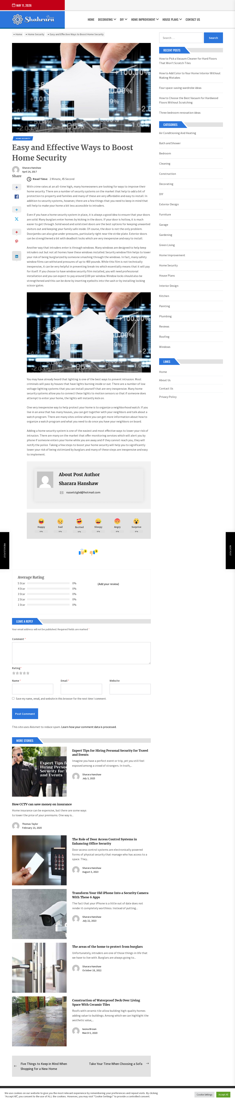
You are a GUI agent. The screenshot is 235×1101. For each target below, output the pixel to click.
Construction (167, 174)
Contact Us (193, 19)
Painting (164, 306)
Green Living (167, 245)
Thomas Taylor (30, 824)
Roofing (164, 336)
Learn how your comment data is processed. (88, 727)
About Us (165, 380)
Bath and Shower (170, 143)
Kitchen (164, 296)
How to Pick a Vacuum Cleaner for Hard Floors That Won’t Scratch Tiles (188, 61)
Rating (17, 668)
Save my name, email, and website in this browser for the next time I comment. (61, 698)
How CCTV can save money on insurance (42, 804)
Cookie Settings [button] (204, 1094)
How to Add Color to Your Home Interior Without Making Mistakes (190, 75)
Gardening (165, 235)
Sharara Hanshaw (31, 167)
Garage (163, 224)
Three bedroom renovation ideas (180, 112)
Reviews (164, 326)
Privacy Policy (168, 397)
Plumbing (165, 316)
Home (91, 19)
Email (65, 680)
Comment (19, 639)
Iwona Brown (89, 1029)
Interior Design (168, 286)
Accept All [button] (223, 1094)
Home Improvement (145, 19)
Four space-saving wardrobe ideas (180, 88)
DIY (123, 19)
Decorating (107, 19)
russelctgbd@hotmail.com (79, 492)
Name (16, 680)
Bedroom (165, 153)
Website (115, 680)
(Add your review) (108, 584)
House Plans (172, 19)
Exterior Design (169, 204)
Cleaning (164, 163)
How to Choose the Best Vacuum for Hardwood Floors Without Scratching (188, 100)
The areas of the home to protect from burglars (107, 946)
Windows (164, 347)
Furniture (165, 214)
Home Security (23, 138)
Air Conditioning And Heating (177, 133)
